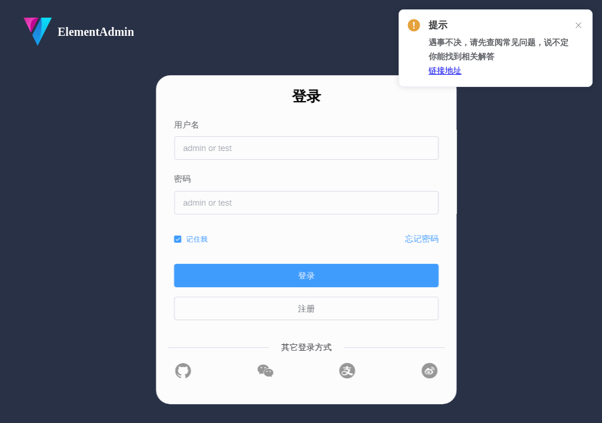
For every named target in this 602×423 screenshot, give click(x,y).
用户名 (309, 124)
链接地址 (445, 70)
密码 (304, 178)
